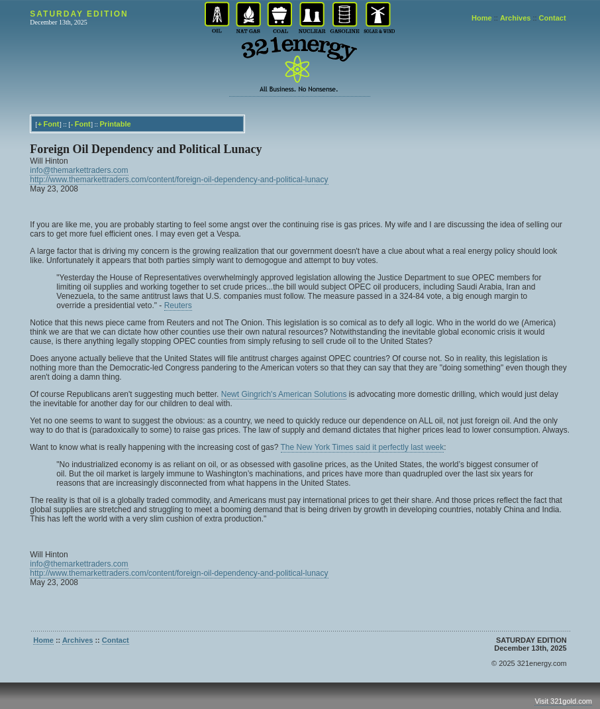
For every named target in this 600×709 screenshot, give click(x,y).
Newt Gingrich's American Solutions (284, 394)
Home (482, 18)
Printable (115, 124)
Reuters (178, 305)
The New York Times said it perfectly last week (362, 447)
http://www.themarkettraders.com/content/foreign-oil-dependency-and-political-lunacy (179, 179)
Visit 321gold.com (563, 701)
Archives (515, 18)
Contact (552, 18)
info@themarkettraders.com (79, 170)
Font (52, 124)
